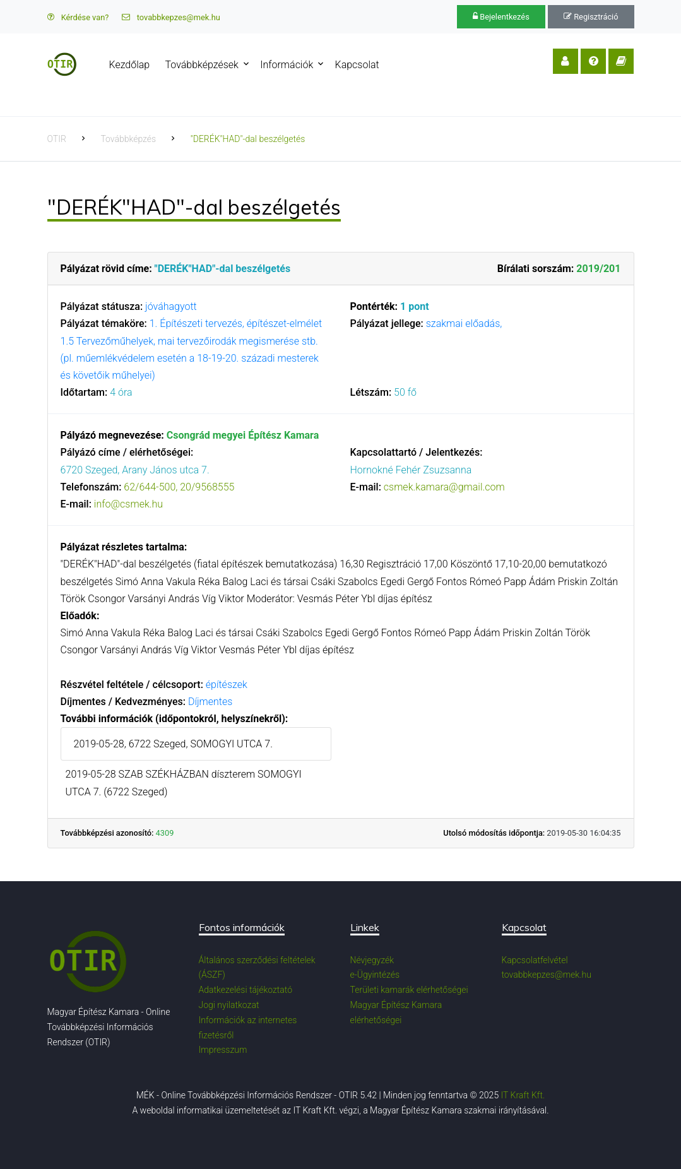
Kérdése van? (78, 17)
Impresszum (223, 1050)
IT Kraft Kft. (523, 1095)
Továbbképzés (128, 139)
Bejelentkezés (501, 16)
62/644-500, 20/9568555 (179, 487)
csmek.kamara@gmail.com (444, 487)
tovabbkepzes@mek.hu (171, 17)
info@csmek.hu (128, 504)
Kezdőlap (129, 65)
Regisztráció (591, 16)
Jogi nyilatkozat (229, 1005)
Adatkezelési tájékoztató (246, 990)
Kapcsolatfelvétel (535, 960)
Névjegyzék (372, 960)
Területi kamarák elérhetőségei (409, 990)
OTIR (56, 139)
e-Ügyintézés (375, 975)
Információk (286, 65)
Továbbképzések (202, 65)
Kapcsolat (357, 65)
